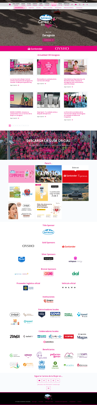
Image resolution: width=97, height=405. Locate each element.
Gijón (41, 4)
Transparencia (68, 1)
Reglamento (31, 7)
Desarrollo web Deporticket (61, 401)
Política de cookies (49, 401)
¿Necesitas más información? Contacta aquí (48, 384)
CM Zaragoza (19, 7)
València (35, 4)
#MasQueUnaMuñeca (68, 7)
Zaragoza (53, 4)
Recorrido (38, 7)
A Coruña (47, 4)
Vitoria (29, 4)
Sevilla (60, 4)
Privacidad (41, 401)
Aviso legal (34, 401)
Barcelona (66, 4)
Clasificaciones (79, 7)
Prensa (75, 1)
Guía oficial (48, 150)
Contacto (81, 1)
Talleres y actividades (47, 7)
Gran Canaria (16, 4)
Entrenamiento (58, 7)
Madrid (23, 4)
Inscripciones (48, 40)
